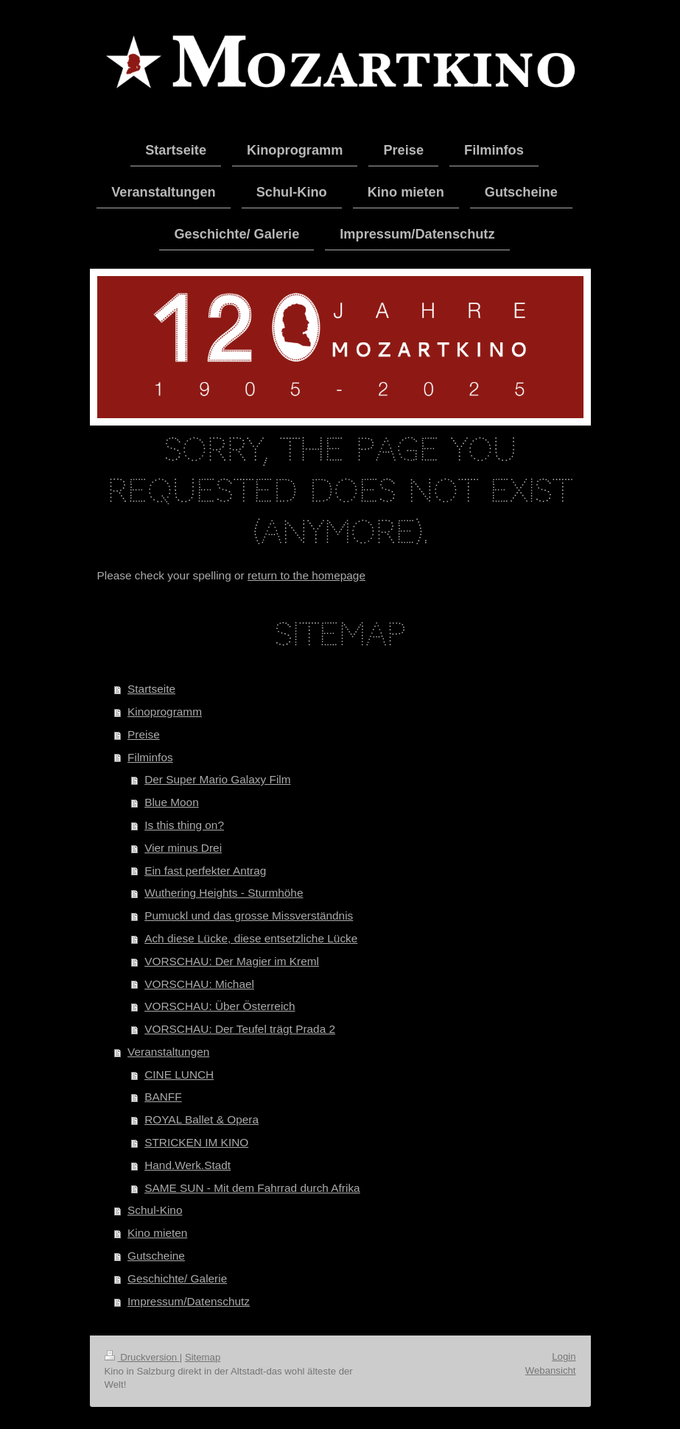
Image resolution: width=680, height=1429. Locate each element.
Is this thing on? (184, 825)
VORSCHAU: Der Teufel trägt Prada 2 (239, 1029)
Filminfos (150, 757)
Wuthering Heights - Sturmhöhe (223, 892)
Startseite (151, 688)
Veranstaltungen (168, 1051)
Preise (143, 734)
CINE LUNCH (179, 1074)
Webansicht (550, 1370)
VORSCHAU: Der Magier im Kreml (231, 961)
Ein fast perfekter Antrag (205, 870)
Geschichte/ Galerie (177, 1278)
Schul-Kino (154, 1210)
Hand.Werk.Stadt (187, 1165)
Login (563, 1356)
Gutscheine (156, 1255)
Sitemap (202, 1357)
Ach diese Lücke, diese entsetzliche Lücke (250, 938)
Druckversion (142, 1357)
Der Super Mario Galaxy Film (217, 779)
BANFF (162, 1096)
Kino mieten (157, 1233)
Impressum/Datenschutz (188, 1301)
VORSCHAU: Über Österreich (219, 1006)
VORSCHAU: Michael (199, 984)
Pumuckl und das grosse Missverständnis (248, 915)
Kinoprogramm (164, 711)
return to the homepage (306, 575)
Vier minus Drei (183, 847)
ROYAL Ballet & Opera (201, 1119)
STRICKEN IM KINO (196, 1142)
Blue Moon (171, 802)
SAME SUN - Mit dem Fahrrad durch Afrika (252, 1188)
